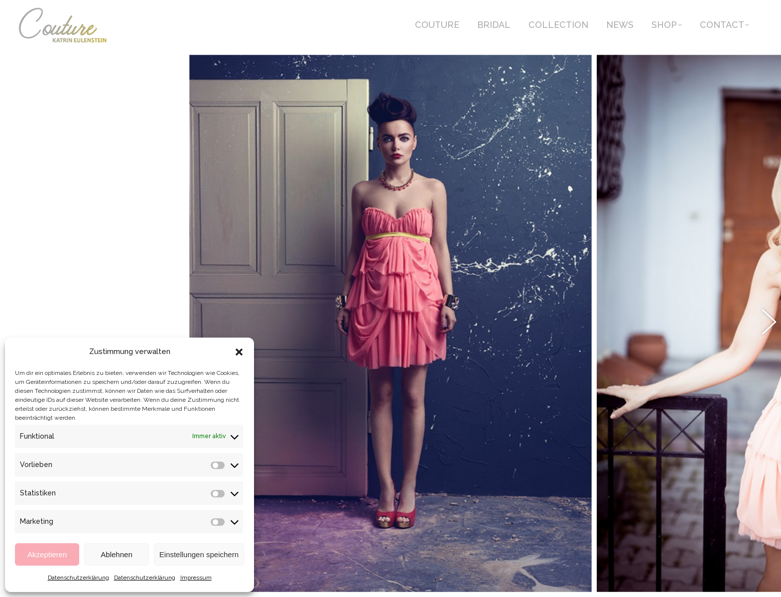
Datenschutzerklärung (78, 577)
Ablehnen (116, 554)
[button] (239, 352)
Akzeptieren (47, 554)
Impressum (196, 577)
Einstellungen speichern (199, 554)
